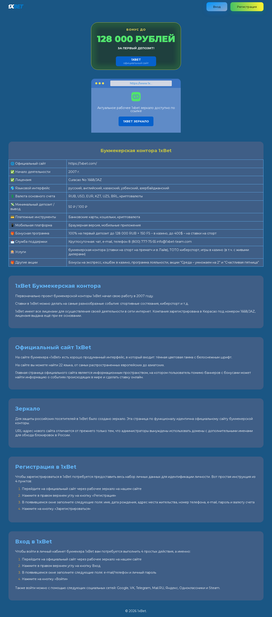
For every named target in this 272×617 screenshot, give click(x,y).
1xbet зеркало (136, 121)
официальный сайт (136, 61)
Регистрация (247, 7)
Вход (217, 7)
